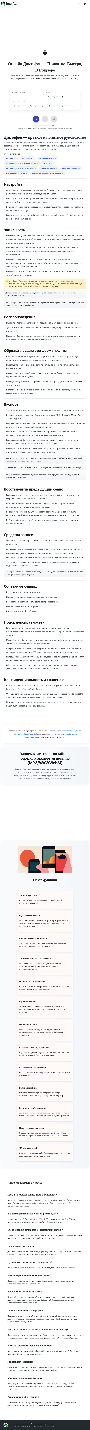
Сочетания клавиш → (71, 168)
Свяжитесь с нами (49, 1426)
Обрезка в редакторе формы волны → (22, 163)
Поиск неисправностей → (16, 173)
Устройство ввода (19, 92)
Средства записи (18, 101)
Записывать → (27, 158)
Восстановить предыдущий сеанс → (21, 168)
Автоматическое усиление (58, 106)
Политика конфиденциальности (42, 1424)
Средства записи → (49, 168)
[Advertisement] (45, 24)
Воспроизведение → (47, 158)
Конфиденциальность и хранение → (47, 173)
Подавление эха (20, 106)
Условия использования (21, 1424)
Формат (49, 92)
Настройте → (11, 158)
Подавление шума (37, 106)
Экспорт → (47, 163)
